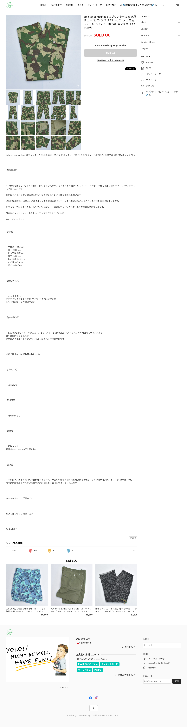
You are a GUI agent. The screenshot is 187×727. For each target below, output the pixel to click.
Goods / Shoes (148, 42)
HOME (43, 5)
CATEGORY (56, 5)
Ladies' (144, 29)
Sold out (110, 53)
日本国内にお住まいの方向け (110, 60)
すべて (15, 550)
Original (144, 48)
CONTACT (111, 5)
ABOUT (69, 5)
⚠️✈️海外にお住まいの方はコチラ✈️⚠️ (138, 5)
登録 (177, 681)
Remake (145, 35)
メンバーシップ (94, 5)
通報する (133, 538)
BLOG (80, 5)
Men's (144, 22)
